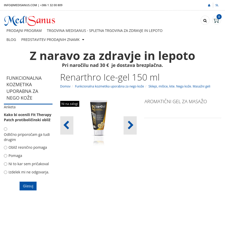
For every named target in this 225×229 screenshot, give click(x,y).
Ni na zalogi (70, 104)
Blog (11, 39)
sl (217, 5)
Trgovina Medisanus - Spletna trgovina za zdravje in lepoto (104, 30)
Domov (65, 86)
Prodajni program (24, 30)
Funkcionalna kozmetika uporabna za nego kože (109, 86)
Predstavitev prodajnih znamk (50, 39)
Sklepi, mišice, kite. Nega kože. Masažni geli (179, 86)
